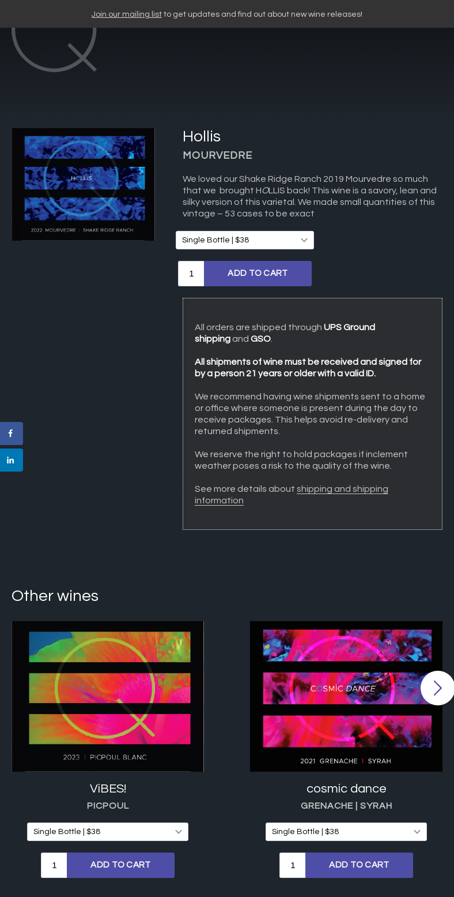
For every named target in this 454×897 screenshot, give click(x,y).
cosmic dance (347, 733)
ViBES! (108, 733)
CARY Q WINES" (220, 56)
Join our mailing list (127, 14)
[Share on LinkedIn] (11, 460)
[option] (108, 694)
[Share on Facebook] (11, 433)
